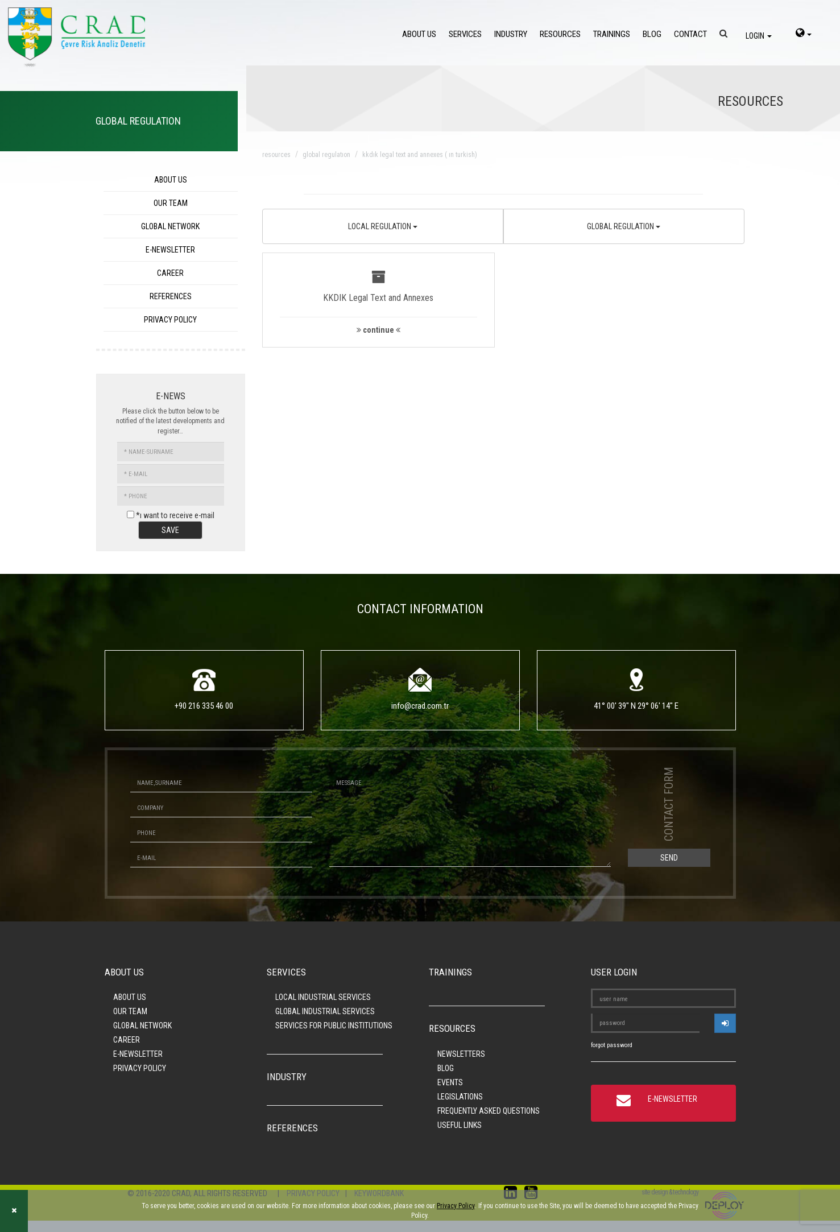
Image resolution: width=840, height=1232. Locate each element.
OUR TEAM (171, 203)
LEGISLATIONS (460, 1096)
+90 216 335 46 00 (204, 706)
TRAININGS (611, 34)
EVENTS (450, 1082)
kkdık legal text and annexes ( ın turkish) (419, 155)
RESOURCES (560, 34)
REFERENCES (171, 296)
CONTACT (690, 34)
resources (276, 155)
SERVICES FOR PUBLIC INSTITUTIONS (333, 1025)
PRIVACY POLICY (170, 319)
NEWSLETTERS (461, 1054)
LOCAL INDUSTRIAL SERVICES (323, 997)
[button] (378, 300)
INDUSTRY (510, 34)
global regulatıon (326, 155)
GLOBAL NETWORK (170, 226)
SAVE (170, 530)
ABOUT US (419, 34)
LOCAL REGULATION (382, 226)
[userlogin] (725, 1023)
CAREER (170, 273)
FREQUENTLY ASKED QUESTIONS (488, 1110)
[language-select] (803, 34)
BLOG (652, 34)
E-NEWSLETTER (170, 249)
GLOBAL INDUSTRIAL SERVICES (325, 1011)
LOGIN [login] (759, 35)
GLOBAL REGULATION (623, 226)
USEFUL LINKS (459, 1125)
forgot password (611, 1045)
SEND (669, 857)
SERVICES (465, 34)
